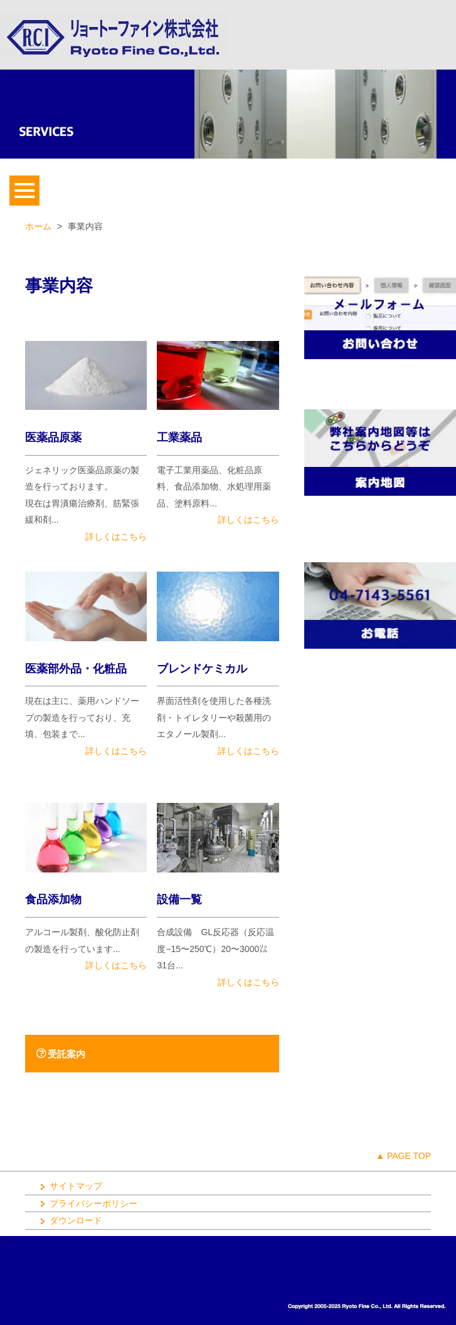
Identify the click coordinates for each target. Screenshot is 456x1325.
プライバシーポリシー (87, 1203)
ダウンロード (70, 1220)
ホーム (38, 226)
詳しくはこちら (116, 537)
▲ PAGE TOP (403, 1156)
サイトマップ (70, 1186)
